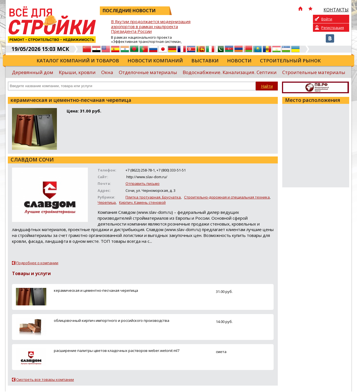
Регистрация (332, 27)
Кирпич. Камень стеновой (142, 202)
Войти (326, 18)
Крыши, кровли (77, 72)
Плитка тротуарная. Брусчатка (153, 197)
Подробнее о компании (37, 262)
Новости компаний (155, 60)
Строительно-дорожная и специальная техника (227, 197)
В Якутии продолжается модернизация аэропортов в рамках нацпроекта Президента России (150, 26)
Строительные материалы (313, 72)
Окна (107, 72)
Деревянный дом (32, 72)
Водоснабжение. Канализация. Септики (230, 72)
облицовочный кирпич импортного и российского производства (111, 320)
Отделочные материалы (148, 72)
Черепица (107, 202)
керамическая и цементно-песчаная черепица (96, 290)
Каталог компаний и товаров (78, 60)
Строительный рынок (290, 60)
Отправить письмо (143, 183)
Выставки (205, 60)
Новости (239, 60)
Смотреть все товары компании (45, 379)
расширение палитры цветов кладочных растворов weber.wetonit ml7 (116, 350)
